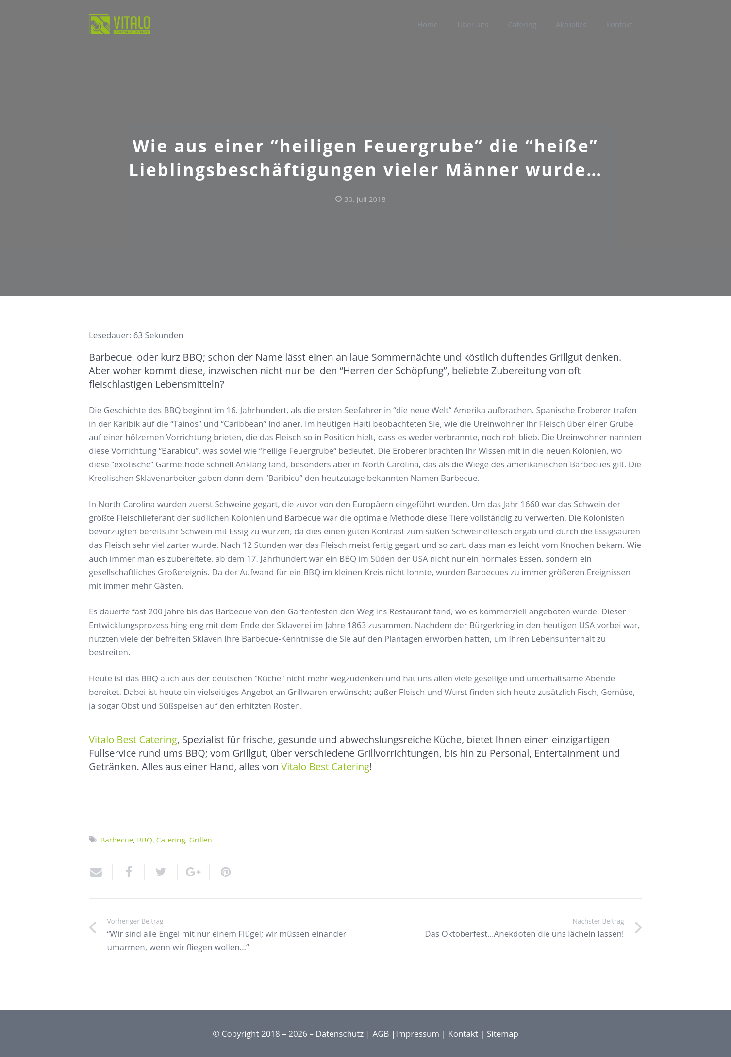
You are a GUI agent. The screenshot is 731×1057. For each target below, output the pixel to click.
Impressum (417, 1033)
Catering (170, 839)
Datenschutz (340, 1033)
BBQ (144, 839)
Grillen (200, 839)
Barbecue (116, 839)
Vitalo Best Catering (133, 739)
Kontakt (463, 1033)
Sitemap (502, 1033)
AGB (381, 1033)
